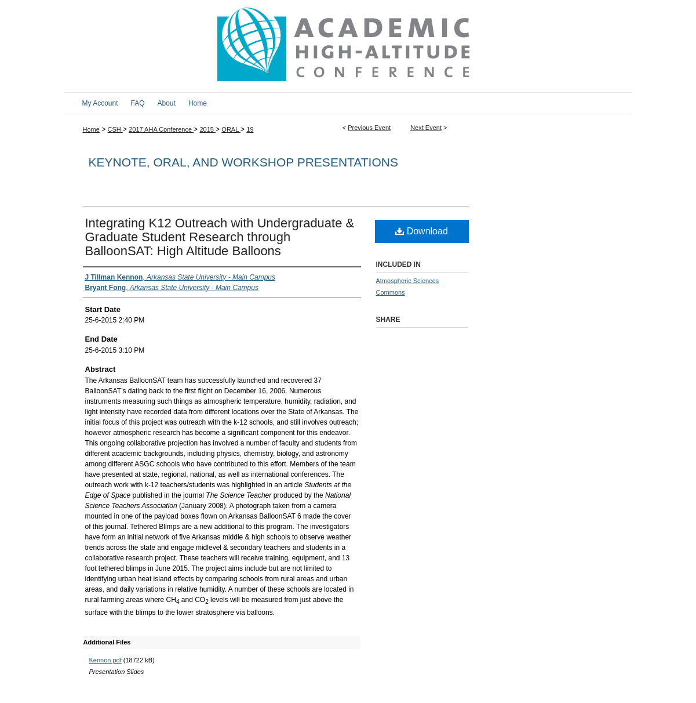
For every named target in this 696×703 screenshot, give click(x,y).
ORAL (230, 129)
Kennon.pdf (105, 660)
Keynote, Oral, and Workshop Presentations (243, 162)
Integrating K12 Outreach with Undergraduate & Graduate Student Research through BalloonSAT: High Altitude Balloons (220, 237)
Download (421, 231)
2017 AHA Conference (161, 129)
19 (249, 129)
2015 (207, 129)
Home (91, 129)
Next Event (426, 127)
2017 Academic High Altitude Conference (348, 46)
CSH (115, 129)
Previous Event (369, 127)
